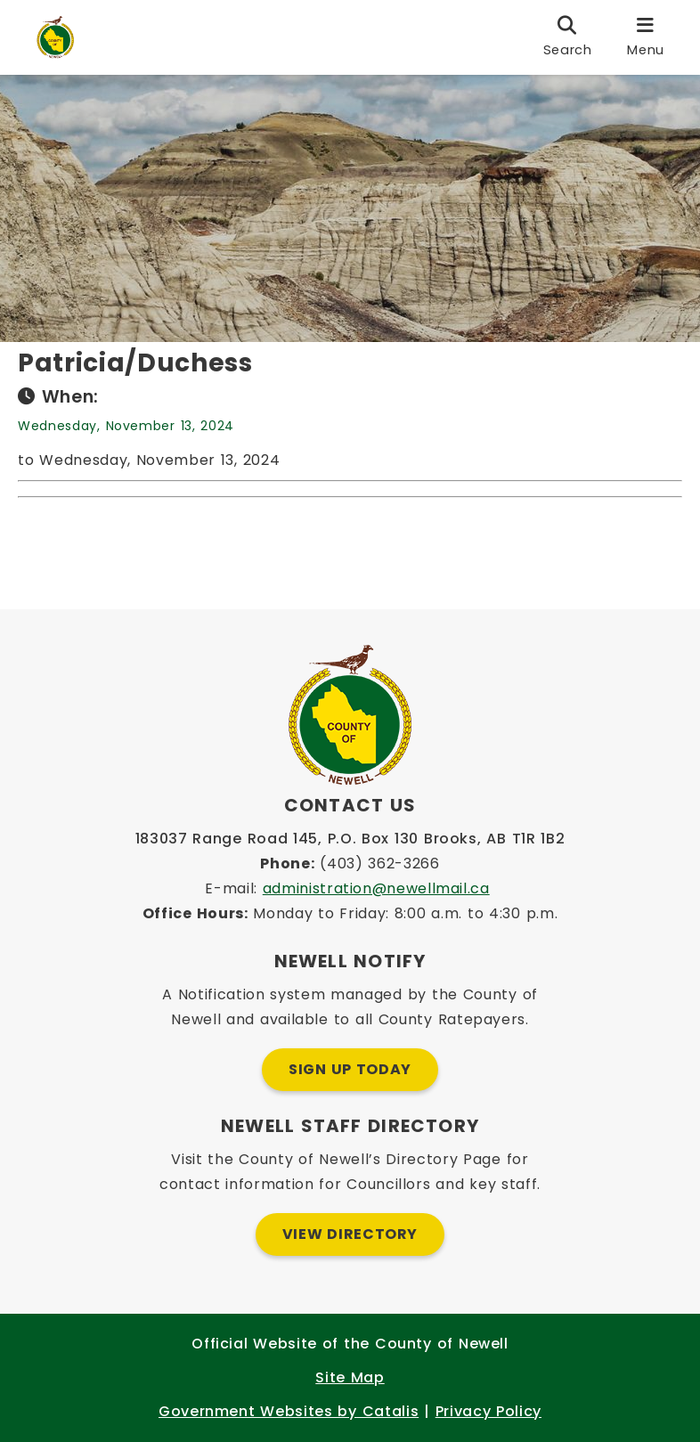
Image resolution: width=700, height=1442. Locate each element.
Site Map (349, 1377)
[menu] (645, 37)
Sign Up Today (350, 1069)
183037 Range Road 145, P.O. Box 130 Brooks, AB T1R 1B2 (350, 838)
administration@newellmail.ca (376, 888)
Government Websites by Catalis (289, 1411)
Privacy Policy (488, 1411)
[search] (567, 37)
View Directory (350, 1234)
